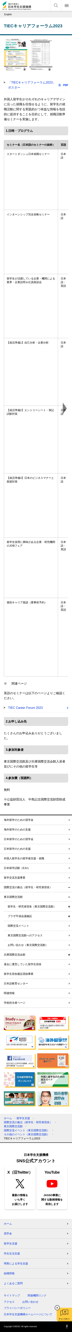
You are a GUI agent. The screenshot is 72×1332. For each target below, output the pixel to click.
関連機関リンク (37, 1295)
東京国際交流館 (13, 896)
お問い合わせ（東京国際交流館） (28, 945)
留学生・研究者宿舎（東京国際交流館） (32, 906)
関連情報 (9, 993)
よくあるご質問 (13, 1283)
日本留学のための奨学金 (18, 839)
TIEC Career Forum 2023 (25, 707)
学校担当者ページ (14, 1002)
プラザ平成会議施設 (20, 916)
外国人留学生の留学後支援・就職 (24, 858)
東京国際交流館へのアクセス (25, 935)
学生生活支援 (12, 1253)
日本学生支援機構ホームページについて (28, 1314)
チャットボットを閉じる (57, 1308)
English (8, 14)
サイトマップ (12, 1295)
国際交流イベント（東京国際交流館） (27, 1130)
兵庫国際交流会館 (14, 954)
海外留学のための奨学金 (18, 819)
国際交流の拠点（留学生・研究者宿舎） (28, 887)
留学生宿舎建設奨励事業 (18, 973)
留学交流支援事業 (14, 877)
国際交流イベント (18, 925)
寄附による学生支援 (16, 1263)
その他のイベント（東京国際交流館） (27, 1134)
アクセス (9, 1301)
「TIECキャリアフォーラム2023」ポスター (32, 85)
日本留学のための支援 (17, 848)
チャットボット (64, 1319)
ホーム (8, 1118)
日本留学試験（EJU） (17, 868)
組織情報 (9, 1273)
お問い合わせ (30, 1301)
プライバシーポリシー (17, 1307)
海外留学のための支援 (17, 829)
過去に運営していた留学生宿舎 (22, 964)
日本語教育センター (16, 983)
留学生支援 (23, 1118)
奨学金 (8, 1233)
